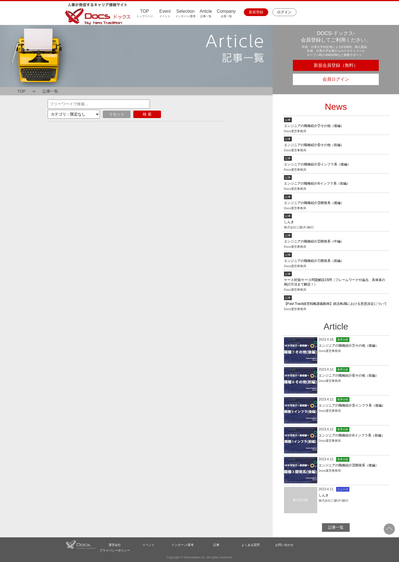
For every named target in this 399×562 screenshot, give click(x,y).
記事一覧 (50, 91)
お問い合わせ (284, 544)
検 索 (147, 114)
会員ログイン (336, 79)
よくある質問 (250, 544)
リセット (116, 114)
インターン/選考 (183, 544)
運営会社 (115, 544)
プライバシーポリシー (114, 550)
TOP (21, 91)
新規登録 (256, 12)
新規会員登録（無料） (336, 65)
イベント (148, 544)
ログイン (284, 12)
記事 (216, 544)
